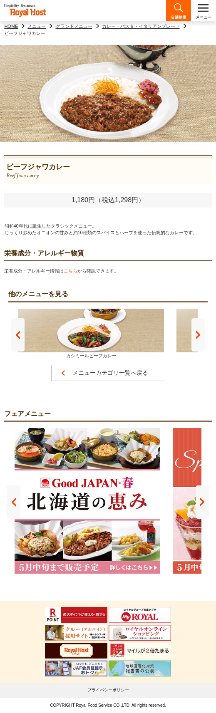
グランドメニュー (74, 26)
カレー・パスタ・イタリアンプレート (141, 26)
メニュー (36, 26)
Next (198, 335)
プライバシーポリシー (108, 690)
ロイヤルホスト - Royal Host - (25, 10)
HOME (11, 26)
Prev (18, 335)
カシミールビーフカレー (91, 333)
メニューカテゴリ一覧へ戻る (110, 372)
